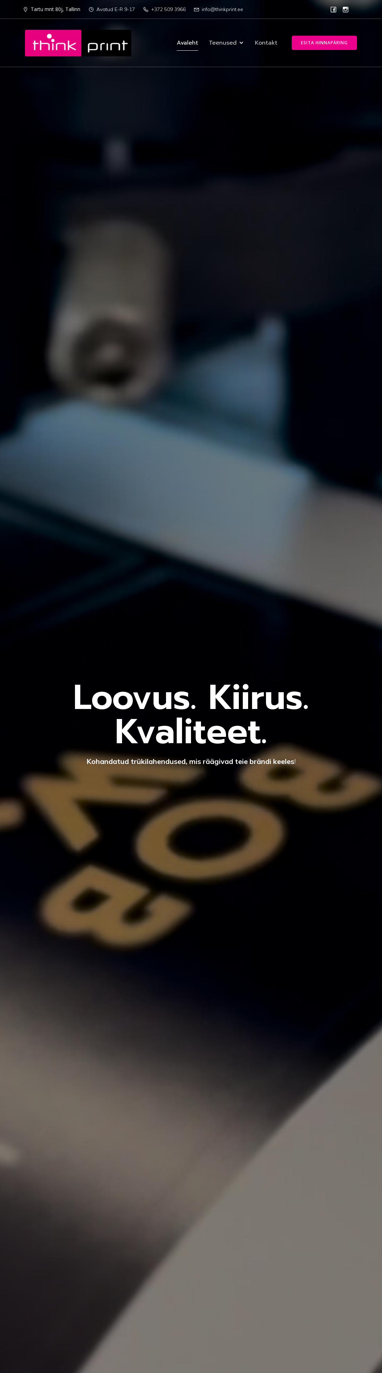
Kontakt (266, 43)
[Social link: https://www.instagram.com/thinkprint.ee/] (346, 9)
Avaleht (187, 43)
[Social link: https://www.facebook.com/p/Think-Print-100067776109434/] (333, 9)
